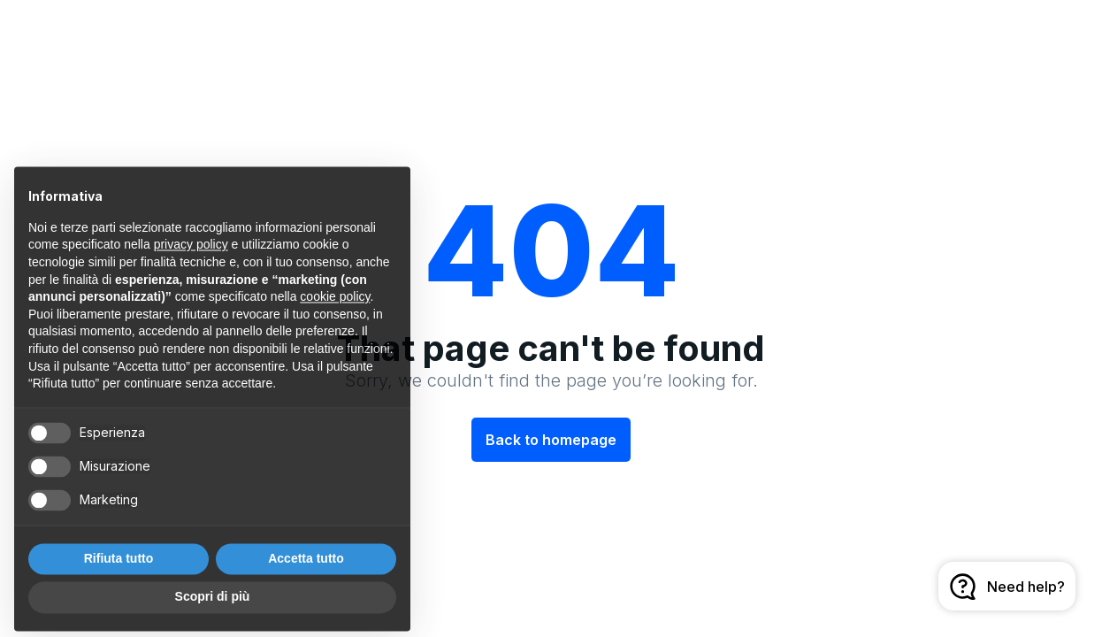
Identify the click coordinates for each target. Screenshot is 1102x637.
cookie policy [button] (335, 314)
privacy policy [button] (191, 262)
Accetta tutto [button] (306, 575)
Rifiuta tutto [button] (119, 575)
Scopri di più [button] (212, 614)
